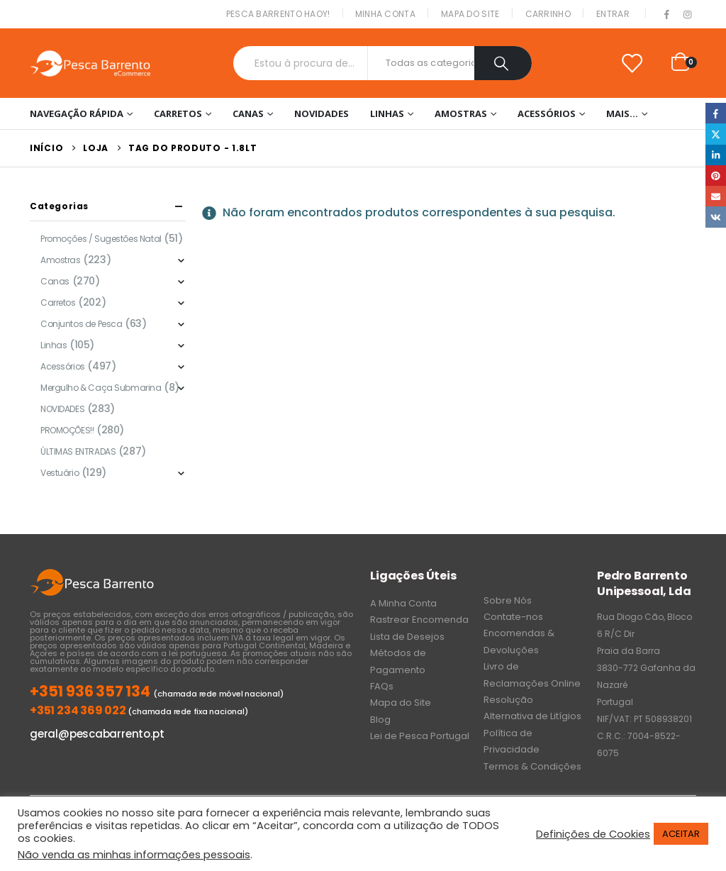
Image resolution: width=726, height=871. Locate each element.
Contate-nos (513, 616)
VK (715, 216)
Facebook (715, 113)
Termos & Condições (532, 766)
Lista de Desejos (407, 636)
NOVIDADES (321, 113)
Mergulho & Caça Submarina (101, 388)
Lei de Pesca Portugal (419, 736)
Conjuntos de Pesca (81, 324)
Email (715, 196)
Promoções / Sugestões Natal (101, 239)
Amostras (461, 113)
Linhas (387, 113)
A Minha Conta (403, 603)
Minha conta (385, 14)
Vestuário (59, 473)
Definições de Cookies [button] (593, 834)
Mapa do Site (470, 14)
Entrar (613, 14)
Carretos (178, 113)
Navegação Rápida (76, 113)
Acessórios (547, 113)
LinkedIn (715, 155)
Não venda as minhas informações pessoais (134, 855)
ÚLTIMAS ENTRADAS (78, 451)
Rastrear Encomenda (419, 619)
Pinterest (715, 175)
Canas (248, 113)
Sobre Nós (508, 600)
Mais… (622, 113)
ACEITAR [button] (681, 834)
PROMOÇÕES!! (67, 430)
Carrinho (548, 14)
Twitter (715, 133)
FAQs (381, 686)
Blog (380, 719)
